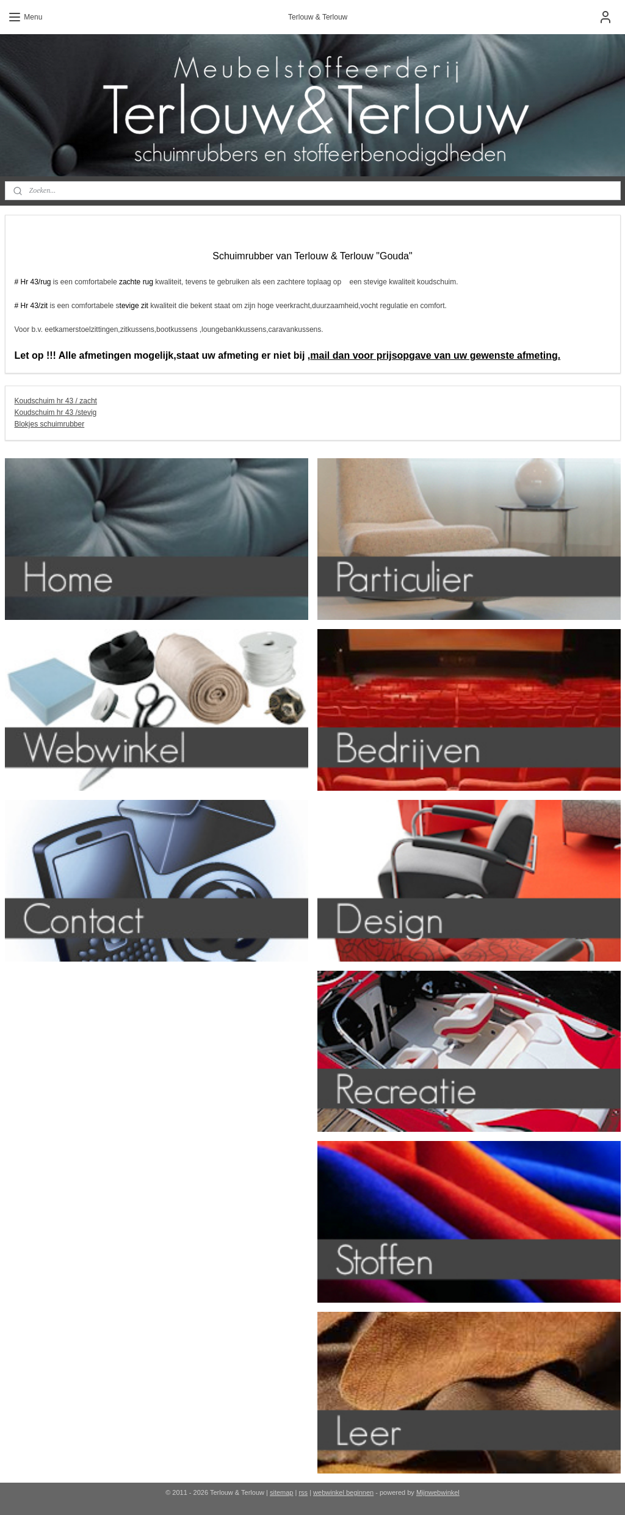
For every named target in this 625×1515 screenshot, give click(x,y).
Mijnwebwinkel (438, 1492)
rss (303, 1492)
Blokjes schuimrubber (50, 424)
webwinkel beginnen (343, 1492)
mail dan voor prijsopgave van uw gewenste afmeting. (435, 355)
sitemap (282, 1492)
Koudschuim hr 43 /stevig (56, 412)
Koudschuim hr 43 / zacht (56, 401)
